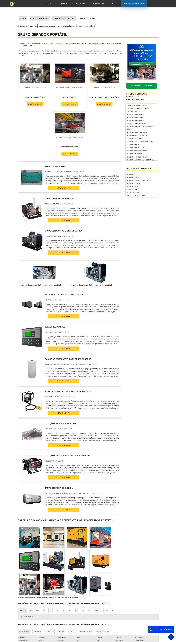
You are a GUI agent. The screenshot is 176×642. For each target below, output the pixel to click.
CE (89, 563)
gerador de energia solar (102, 617)
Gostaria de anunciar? (143, 607)
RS (69, 563)
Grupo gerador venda (135, 117)
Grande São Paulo (86, 584)
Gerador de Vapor (133, 183)
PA (112, 563)
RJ (31, 563)
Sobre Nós (141, 616)
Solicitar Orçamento (141, 86)
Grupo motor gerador (47, 26)
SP (50, 563)
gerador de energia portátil (103, 608)
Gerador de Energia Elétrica (137, 180)
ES (44, 563)
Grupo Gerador (132, 190)
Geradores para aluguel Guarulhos (140, 142)
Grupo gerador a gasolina (137, 132)
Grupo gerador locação (136, 120)
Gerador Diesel (132, 187)
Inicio (139, 613)
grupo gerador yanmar (135, 114)
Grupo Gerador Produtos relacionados (136, 97)
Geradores (141, 619)
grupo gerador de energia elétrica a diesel (140, 128)
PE (76, 563)
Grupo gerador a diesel (86, 26)
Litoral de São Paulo (103, 584)
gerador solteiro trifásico (137, 151)
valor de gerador (133, 111)
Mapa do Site (142, 625)
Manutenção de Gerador (136, 196)
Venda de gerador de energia (137, 105)
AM (106, 563)
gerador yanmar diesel (135, 148)
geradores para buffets (135, 139)
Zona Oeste (49, 584)
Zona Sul (61, 584)
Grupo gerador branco (66, 26)
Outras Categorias (138, 168)
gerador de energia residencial (100, 612)
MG (37, 563)
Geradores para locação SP (137, 135)
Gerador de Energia (134, 177)
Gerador (130, 174)
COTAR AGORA (31, 104)
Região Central (24, 584)
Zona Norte (37, 584)
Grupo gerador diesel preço (137, 124)
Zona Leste (71, 584)
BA (82, 563)
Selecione (22, 563)
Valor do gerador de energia (138, 108)
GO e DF (97, 563)
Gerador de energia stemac (137, 157)
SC (63, 563)
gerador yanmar (133, 145)
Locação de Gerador (134, 193)
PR (57, 563)
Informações (142, 622)
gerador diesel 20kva (134, 154)
